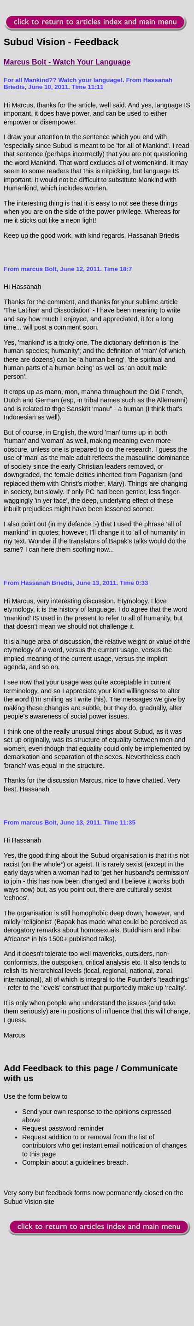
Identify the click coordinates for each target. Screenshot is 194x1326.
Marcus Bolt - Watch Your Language (67, 62)
